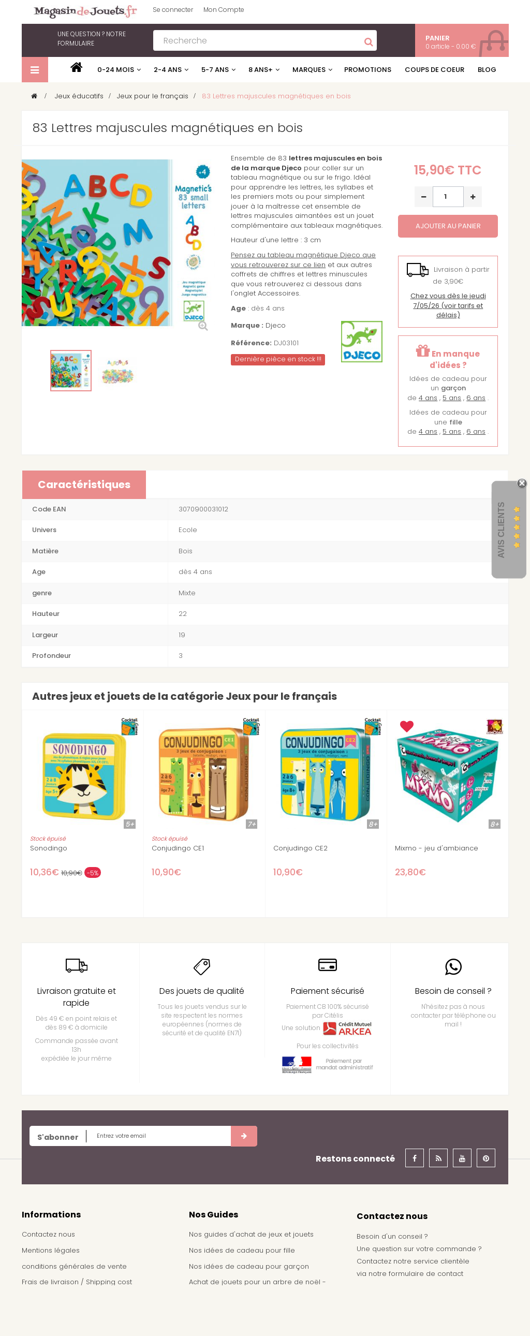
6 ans (475, 398)
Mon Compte (223, 9)
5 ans (452, 398)
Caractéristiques (84, 484)
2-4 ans (168, 70)
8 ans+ (260, 70)
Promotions (367, 70)
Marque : (247, 325)
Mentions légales (51, 1250)
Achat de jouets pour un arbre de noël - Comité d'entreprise (257, 1287)
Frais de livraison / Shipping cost (77, 1282)
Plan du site (41, 1313)
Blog (487, 70)
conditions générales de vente (74, 1266)
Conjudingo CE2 (300, 848)
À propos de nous (52, 1298)
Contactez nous (48, 1234)
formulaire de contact (426, 1274)
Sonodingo (48, 848)
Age (238, 308)
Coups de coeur (434, 70)
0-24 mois (115, 70)
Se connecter (173, 9)
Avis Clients (501, 530)
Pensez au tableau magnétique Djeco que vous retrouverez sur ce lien (303, 260)
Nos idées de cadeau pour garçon (249, 1266)
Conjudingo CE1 (178, 848)
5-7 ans (215, 70)
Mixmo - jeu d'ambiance (436, 848)
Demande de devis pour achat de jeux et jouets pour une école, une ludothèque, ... (260, 1312)
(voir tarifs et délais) (448, 305)
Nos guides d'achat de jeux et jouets (251, 1234)
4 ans (428, 398)
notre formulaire (91, 39)
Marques (309, 70)
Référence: (251, 343)
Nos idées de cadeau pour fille (242, 1250)
